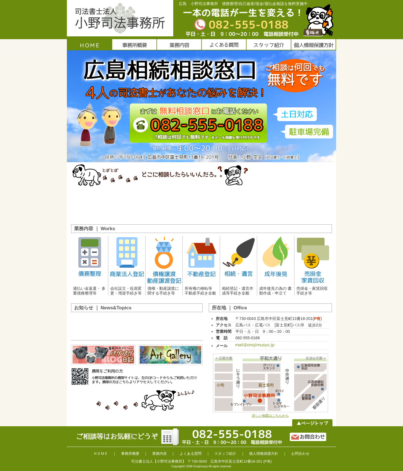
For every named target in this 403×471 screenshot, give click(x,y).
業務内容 (159, 453)
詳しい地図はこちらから (270, 415)
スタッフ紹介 (225, 453)
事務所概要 (130, 453)
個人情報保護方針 (263, 453)
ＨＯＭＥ (100, 453)
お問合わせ (300, 453)
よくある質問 (191, 453)
